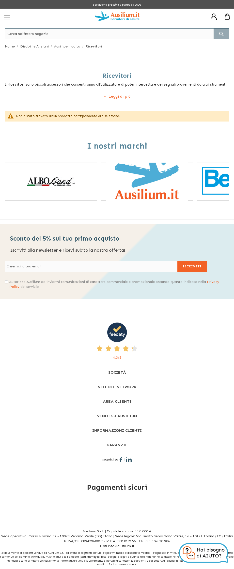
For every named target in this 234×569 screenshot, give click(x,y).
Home (10, 46)
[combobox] (117, 33)
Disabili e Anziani (35, 46)
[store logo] (117, 16)
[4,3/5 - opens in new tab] (117, 341)
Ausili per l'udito (67, 46)
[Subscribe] (192, 266)
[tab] (117, 372)
